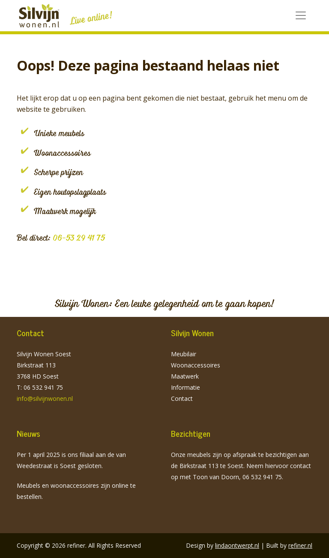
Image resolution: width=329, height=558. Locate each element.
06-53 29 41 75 (79, 237)
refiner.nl (300, 545)
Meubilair (183, 354)
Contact (182, 398)
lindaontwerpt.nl (237, 545)
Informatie (185, 387)
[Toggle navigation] (300, 15)
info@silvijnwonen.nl (45, 398)
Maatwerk (185, 376)
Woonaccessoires (195, 365)
